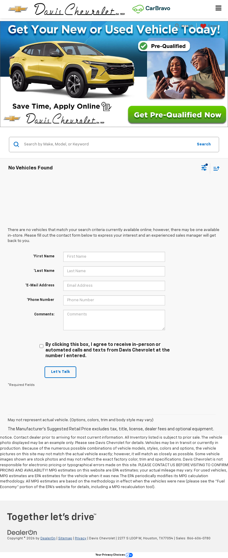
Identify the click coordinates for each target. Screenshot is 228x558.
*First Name (43, 256)
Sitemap (65, 538)
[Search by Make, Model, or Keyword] (107, 144)
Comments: (44, 314)
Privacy (80, 538)
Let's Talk (60, 372)
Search (204, 144)
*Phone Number (40, 300)
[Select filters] (204, 168)
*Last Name (44, 271)
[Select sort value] (215, 168)
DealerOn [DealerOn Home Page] (48, 538)
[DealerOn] (22, 532)
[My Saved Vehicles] (208, 26)
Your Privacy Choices (114, 555)
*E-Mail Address (39, 285)
